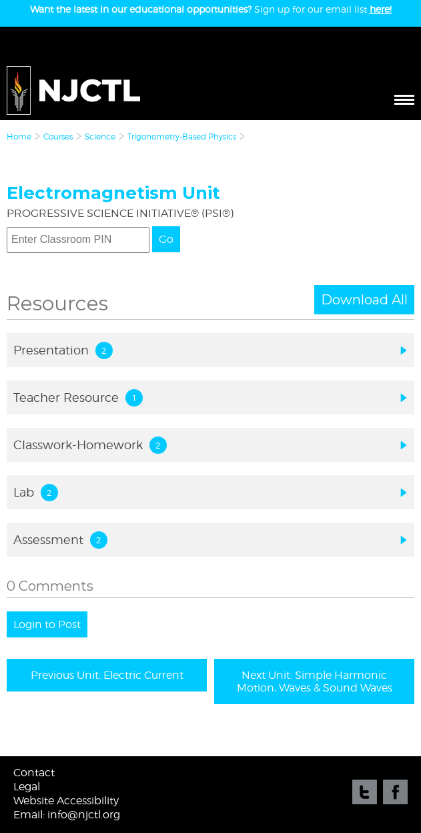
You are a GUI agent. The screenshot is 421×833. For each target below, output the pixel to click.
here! (381, 9)
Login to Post (47, 624)
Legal (26, 786)
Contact (34, 772)
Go (166, 239)
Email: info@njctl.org (66, 814)
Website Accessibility (66, 800)
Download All (364, 300)
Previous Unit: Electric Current (107, 675)
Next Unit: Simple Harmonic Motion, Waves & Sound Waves (314, 681)
